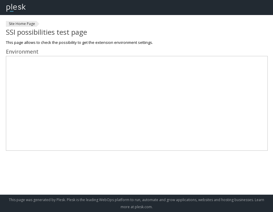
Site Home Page (22, 23)
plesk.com (143, 206)
